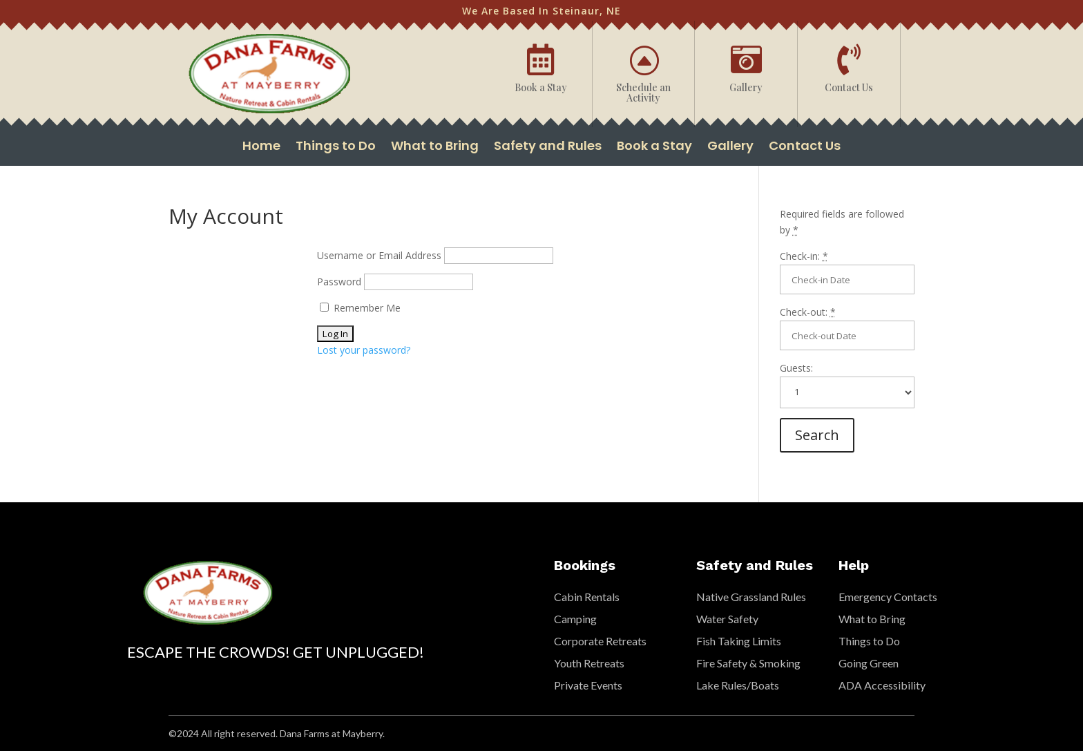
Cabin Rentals (587, 596)
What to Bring (435, 147)
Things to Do (336, 147)
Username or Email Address (379, 255)
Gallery (730, 147)
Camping (575, 618)
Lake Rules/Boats (737, 685)
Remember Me (360, 307)
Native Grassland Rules (751, 596)
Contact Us (805, 147)
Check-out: (808, 312)
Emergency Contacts (887, 596)
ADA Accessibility (882, 685)
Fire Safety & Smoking (748, 662)
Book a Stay (654, 147)
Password (339, 281)
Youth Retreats (589, 662)
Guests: (796, 367)
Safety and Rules (548, 147)
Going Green (868, 662)
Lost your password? (363, 350)
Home (261, 147)
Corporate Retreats (600, 640)
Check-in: (804, 256)
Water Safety (727, 618)
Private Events (588, 685)
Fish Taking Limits (738, 640)
